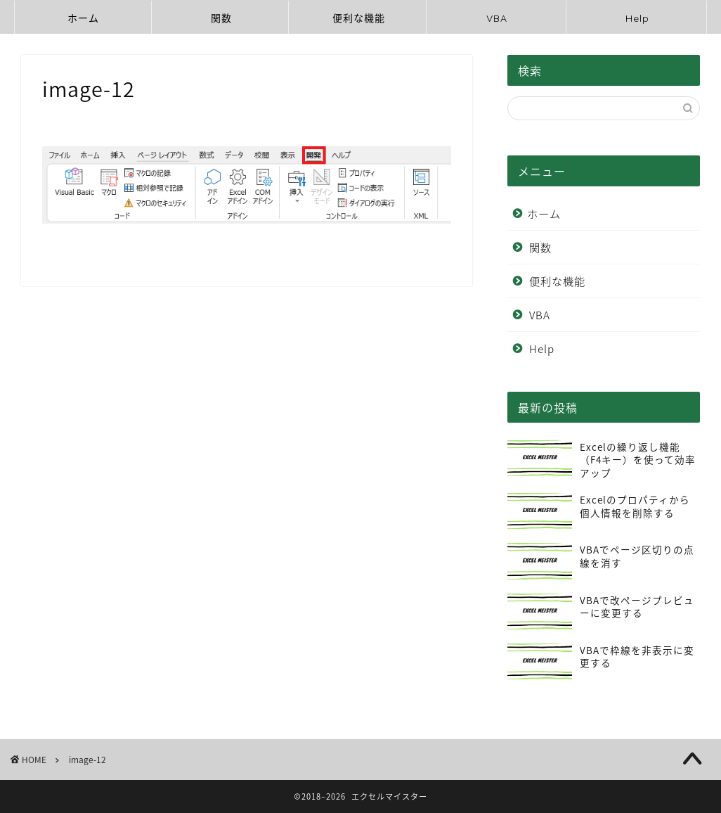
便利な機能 (358, 18)
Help (637, 18)
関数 (221, 18)
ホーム (83, 18)
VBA (496, 18)
